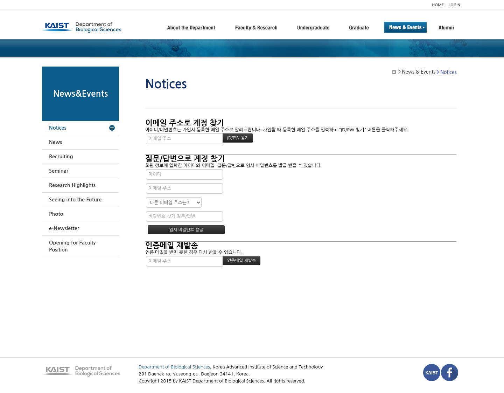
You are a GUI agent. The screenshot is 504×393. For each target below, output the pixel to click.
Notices (57, 127)
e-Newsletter (64, 228)
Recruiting (61, 156)
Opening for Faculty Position (72, 246)
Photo (56, 214)
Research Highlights (72, 185)
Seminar (58, 170)
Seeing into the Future (75, 199)
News (55, 142)
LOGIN (454, 5)
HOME (438, 5)
